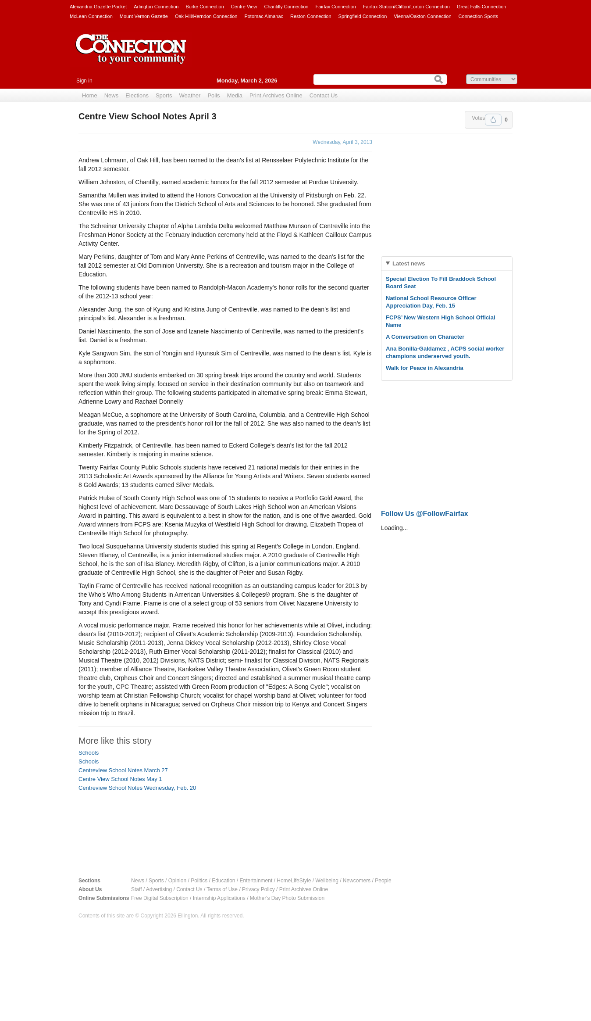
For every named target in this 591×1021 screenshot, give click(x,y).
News (111, 95)
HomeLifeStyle (294, 881)
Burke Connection (204, 6)
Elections (137, 95)
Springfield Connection (362, 16)
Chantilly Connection (286, 6)
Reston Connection (310, 16)
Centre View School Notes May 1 (120, 779)
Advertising (159, 889)
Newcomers (356, 881)
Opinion (177, 881)
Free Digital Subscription (160, 898)
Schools (88, 752)
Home (89, 95)
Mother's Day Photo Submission (287, 898)
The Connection (131, 56)
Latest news (408, 263)
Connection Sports (478, 16)
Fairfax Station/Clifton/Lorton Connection (406, 6)
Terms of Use (222, 889)
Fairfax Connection (335, 6)
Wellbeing (326, 881)
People (383, 881)
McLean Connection (91, 16)
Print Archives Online (276, 95)
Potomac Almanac (263, 16)
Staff (136, 889)
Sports (164, 95)
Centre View (244, 6)
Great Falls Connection (481, 6)
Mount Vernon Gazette (144, 16)
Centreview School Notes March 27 (123, 770)
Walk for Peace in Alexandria (424, 368)
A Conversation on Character (425, 336)
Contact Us (324, 95)
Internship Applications (219, 898)
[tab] (446, 263)
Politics (199, 881)
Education (223, 881)
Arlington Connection (156, 6)
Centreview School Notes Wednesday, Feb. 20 (137, 788)
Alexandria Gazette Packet (98, 6)
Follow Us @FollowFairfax (424, 513)
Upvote (493, 120)
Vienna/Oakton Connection (422, 16)
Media (234, 95)
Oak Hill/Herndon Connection (206, 16)
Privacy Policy (258, 889)
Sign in (84, 81)
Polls (213, 95)
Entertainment (256, 881)
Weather (190, 95)
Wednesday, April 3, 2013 (342, 142)
